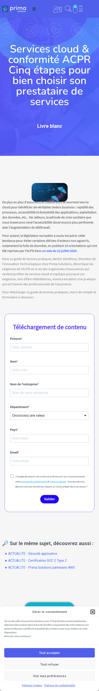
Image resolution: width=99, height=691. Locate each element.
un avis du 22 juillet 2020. (59, 251)
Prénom (15, 338)
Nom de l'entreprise (23, 384)
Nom (13, 361)
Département (19, 407)
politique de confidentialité (34, 481)
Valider (49, 499)
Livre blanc (49, 126)
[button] (93, 612)
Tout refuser (49, 664)
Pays (13, 429)
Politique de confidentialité (59, 685)
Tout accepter (49, 653)
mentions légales (58, 481)
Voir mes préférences (49, 676)
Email (14, 452)
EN (81, 10)
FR (80, 6)
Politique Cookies (32, 685)
